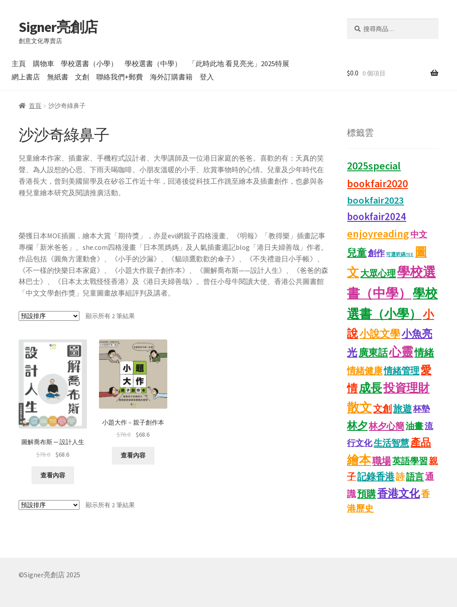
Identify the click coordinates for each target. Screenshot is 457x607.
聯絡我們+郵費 (119, 76)
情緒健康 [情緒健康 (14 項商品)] (364, 370)
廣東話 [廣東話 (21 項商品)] (373, 353)
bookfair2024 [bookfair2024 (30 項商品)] (376, 216)
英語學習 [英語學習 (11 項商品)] (410, 461)
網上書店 (26, 76)
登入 (207, 76)
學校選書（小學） (89, 63)
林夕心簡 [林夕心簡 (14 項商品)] (386, 426)
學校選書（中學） (153, 63)
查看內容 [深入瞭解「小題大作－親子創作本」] (133, 455)
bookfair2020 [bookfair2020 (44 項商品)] (377, 183)
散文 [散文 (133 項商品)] (359, 407)
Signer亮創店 (58, 27)
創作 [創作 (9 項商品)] (376, 253)
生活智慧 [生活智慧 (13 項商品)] (391, 443)
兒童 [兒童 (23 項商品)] (356, 252)
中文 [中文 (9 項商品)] (418, 234)
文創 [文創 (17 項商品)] (382, 408)
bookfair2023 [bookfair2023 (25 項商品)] (375, 200)
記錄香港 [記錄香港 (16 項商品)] (375, 476)
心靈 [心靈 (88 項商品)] (401, 351)
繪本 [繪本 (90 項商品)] (359, 460)
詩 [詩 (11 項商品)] (400, 476)
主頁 (19, 63)
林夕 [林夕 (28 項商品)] (357, 425)
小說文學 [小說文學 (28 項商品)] (379, 333)
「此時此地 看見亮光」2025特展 (239, 63)
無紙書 (57, 76)
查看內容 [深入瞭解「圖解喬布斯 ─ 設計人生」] (52, 475)
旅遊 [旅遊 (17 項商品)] (402, 408)
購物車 (43, 63)
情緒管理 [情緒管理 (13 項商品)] (401, 370)
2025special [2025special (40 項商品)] (374, 166)
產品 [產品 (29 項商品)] (420, 442)
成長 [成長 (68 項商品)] (370, 388)
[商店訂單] (49, 316)
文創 (82, 76)
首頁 (35, 106)
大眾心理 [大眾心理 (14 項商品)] (378, 273)
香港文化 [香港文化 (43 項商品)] (398, 493)
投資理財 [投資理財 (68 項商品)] (406, 388)
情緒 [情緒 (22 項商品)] (424, 352)
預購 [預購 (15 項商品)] (366, 494)
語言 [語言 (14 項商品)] (415, 476)
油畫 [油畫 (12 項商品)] (414, 425)
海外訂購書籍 (171, 76)
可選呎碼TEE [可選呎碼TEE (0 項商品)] (400, 254)
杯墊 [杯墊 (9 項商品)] (421, 408)
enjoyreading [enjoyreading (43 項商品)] (378, 233)
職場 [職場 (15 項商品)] (381, 461)
